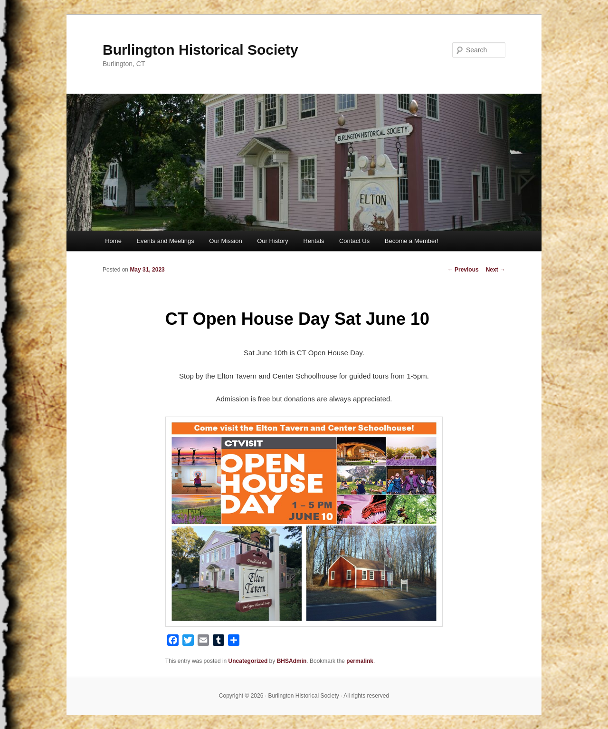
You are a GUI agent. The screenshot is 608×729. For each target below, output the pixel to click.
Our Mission (225, 240)
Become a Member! (411, 240)
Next (495, 269)
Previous (463, 269)
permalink (359, 661)
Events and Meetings (165, 240)
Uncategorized (248, 661)
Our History (272, 240)
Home (113, 240)
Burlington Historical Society (200, 50)
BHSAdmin (292, 661)
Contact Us (354, 240)
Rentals (313, 240)
